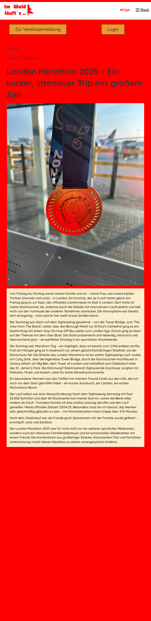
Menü (142, 10)
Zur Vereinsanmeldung (38, 29)
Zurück (14, 49)
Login (124, 9)
